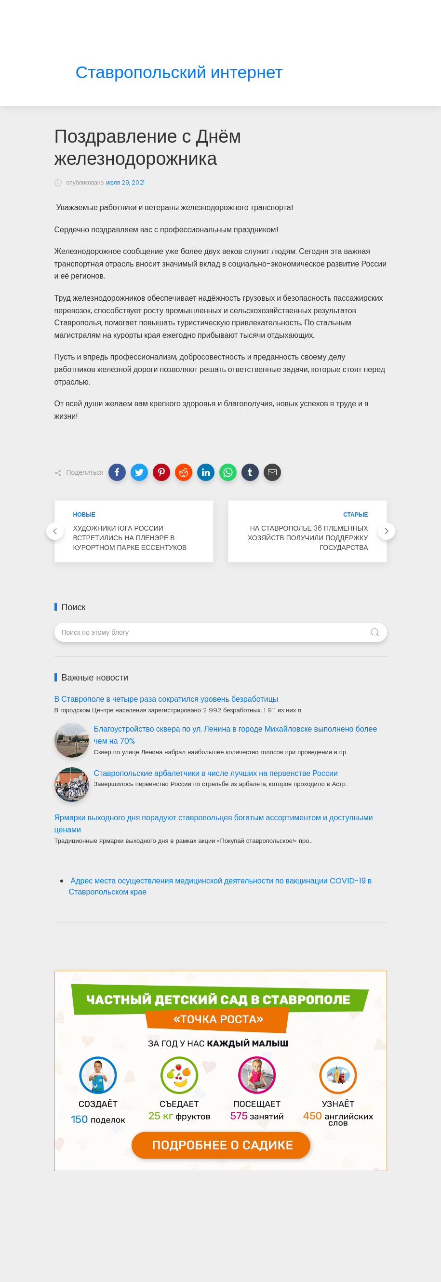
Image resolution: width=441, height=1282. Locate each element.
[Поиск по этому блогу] (220, 632)
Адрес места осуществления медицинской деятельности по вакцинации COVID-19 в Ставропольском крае (220, 886)
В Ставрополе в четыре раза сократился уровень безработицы (166, 699)
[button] (117, 472)
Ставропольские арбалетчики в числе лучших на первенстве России (216, 773)
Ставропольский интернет (179, 72)
